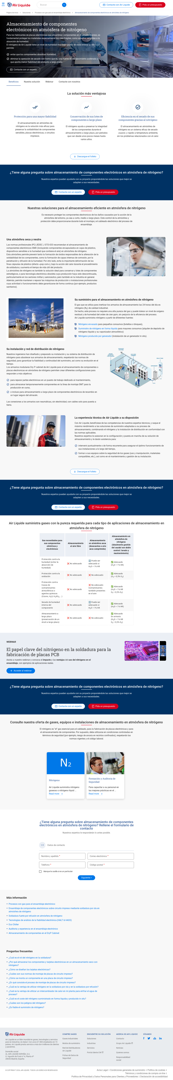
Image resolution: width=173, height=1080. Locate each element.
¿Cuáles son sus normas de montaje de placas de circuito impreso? (41, 983)
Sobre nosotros (113, 14)
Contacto (120, 1038)
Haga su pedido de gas (20, 14)
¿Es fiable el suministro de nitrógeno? (26, 1017)
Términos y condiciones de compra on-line (145, 1073)
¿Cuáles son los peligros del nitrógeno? (27, 1013)
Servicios (90, 1048)
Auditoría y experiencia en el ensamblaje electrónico (33, 938)
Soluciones (27, 22)
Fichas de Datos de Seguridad (70, 1056)
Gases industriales (70, 1038)
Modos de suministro (71, 1043)
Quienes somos (122, 1052)
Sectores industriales (92, 14)
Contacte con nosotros (69, 91)
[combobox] (52, 5)
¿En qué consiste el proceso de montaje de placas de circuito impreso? (42, 992)
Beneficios (14, 91)
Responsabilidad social (123, 1058)
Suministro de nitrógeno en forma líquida (97, 338)
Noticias (119, 1048)
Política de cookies (156, 1070)
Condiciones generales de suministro (127, 1070)
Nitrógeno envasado (88, 334)
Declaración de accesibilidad (154, 1077)
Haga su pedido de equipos (48, 14)
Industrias (91, 1043)
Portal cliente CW (95, 1052)
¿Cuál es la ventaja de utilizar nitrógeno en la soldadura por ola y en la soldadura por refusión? (54, 996)
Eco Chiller (14, 934)
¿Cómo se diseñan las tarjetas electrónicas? (29, 979)
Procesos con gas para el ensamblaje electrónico (53, 22)
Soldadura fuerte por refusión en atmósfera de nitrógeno (35, 925)
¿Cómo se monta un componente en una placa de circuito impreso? (41, 988)
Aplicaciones (71, 14)
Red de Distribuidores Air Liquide (71, 1049)
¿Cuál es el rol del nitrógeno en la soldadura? (30, 967)
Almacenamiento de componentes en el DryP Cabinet (34, 943)
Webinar (49, 91)
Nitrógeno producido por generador (95, 346)
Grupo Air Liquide (124, 1043)
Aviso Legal (102, 1070)
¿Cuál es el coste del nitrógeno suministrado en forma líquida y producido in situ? (47, 1008)
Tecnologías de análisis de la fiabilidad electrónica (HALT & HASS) (40, 930)
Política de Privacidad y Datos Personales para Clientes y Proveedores (104, 1077)
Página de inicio (12, 22)
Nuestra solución (32, 91)
